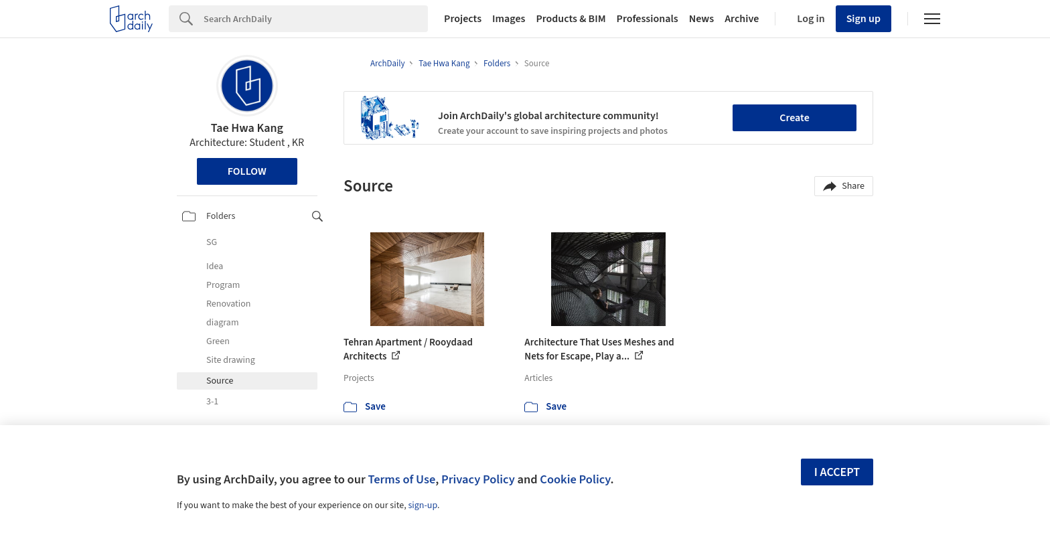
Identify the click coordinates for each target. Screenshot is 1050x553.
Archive (742, 18)
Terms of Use (401, 479)
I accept (837, 472)
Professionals (647, 18)
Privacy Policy (478, 479)
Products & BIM (570, 18)
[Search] (316, 18)
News (701, 18)
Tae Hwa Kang (247, 128)
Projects (462, 18)
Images (508, 18)
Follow (247, 171)
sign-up (422, 505)
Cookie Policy (575, 479)
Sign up (863, 18)
